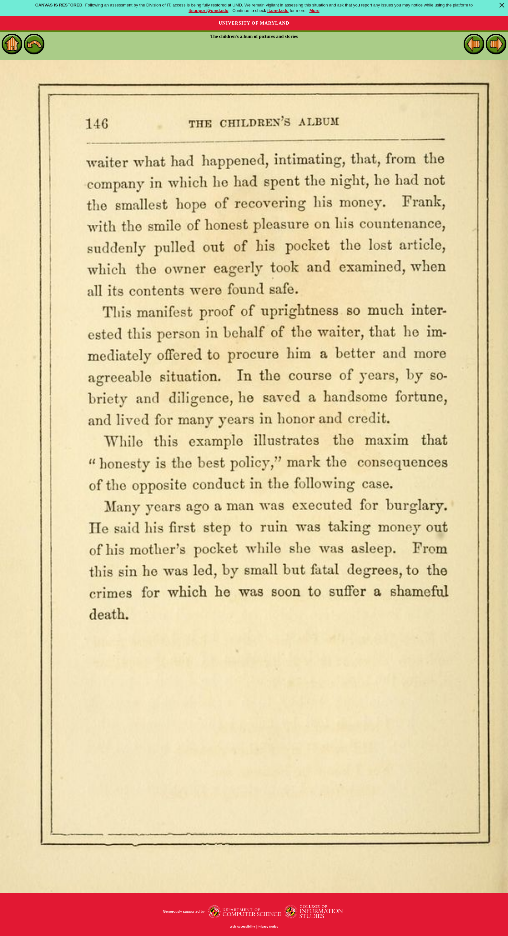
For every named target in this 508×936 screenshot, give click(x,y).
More (314, 10)
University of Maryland (254, 23)
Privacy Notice (268, 926)
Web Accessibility (242, 926)
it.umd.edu (278, 10)
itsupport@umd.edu (208, 10)
